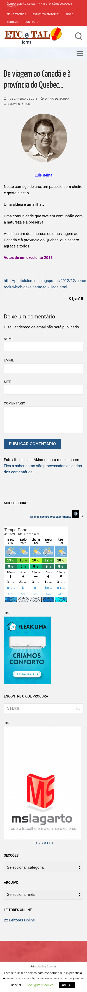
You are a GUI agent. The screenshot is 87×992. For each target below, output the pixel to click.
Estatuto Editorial (46, 14)
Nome (9, 339)
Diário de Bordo (55, 98)
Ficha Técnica (16, 14)
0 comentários (17, 104)
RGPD (69, 14)
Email (9, 360)
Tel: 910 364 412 (43, 842)
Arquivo (12, 22)
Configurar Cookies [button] (40, 985)
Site (7, 382)
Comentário (14, 403)
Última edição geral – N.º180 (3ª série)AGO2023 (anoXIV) (39, 5)
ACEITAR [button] (66, 985)
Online (19, 920)
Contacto (31, 22)
